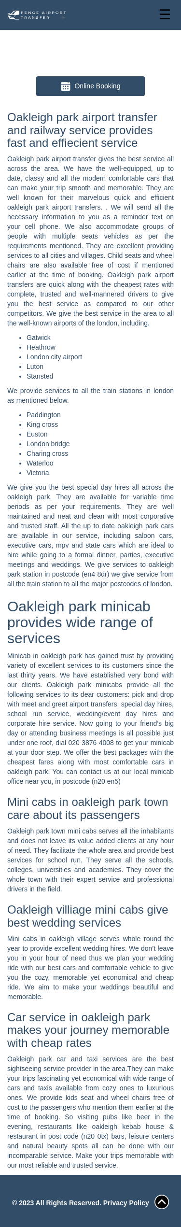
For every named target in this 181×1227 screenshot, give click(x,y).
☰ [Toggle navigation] (165, 14)
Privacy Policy (126, 1203)
